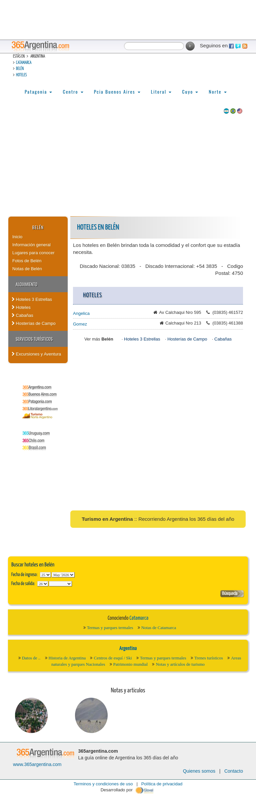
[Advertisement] (128, 166)
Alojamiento (26, 284)
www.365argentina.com (37, 764)
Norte (217, 91)
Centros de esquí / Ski (113, 657)
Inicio (17, 236)
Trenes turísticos (208, 657)
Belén (20, 69)
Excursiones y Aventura (36, 354)
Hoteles (21, 75)
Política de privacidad (162, 783)
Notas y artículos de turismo (180, 664)
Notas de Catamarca (158, 627)
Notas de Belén (27, 268)
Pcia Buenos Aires (117, 91)
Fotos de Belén (26, 260)
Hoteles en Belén (98, 227)
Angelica (81, 313)
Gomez (80, 324)
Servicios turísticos (34, 339)
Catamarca (23, 63)
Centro (73, 91)
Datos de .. (31, 657)
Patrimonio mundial (130, 664)
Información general (31, 244)
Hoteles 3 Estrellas (32, 299)
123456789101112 (63, 574)
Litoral (161, 91)
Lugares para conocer (33, 252)
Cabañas (22, 315)
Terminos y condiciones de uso (103, 783)
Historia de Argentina (67, 657)
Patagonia (38, 91)
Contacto (233, 771)
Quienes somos (199, 771)
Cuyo (190, 91)
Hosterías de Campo (34, 323)
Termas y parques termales (110, 627)
